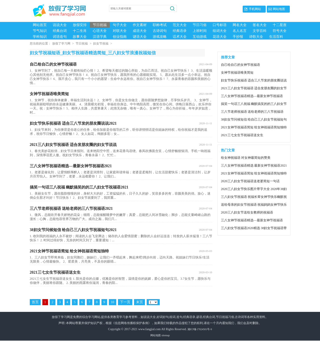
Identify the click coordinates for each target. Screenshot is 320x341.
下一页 (125, 302)
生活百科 (276, 36)
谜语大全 (140, 36)
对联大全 (120, 31)
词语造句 (60, 36)
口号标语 (220, 25)
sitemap (166, 335)
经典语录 (180, 31)
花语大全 (220, 36)
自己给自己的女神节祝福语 (121, 64)
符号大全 (280, 31)
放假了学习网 (61, 44)
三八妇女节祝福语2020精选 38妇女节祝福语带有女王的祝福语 (254, 229)
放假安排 (80, 25)
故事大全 (80, 36)
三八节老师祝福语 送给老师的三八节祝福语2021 (121, 209)
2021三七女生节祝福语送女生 (121, 272)
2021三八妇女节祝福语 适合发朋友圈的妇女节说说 (121, 145)
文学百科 (260, 31)
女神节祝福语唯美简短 (121, 94)
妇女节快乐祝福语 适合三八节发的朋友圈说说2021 (121, 123)
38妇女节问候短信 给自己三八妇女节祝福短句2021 (121, 230)
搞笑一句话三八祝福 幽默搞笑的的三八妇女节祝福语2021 (121, 187)
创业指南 (120, 36)
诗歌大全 (256, 36)
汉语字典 (100, 36)
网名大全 (240, 25)
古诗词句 (160, 31)
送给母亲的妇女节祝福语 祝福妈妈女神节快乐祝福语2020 (254, 205)
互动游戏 (200, 36)
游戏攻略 (160, 36)
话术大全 (180, 36)
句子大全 (120, 25)
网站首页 (40, 25)
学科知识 (40, 36)
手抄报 (238, 36)
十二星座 (280, 25)
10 (112, 302)
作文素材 (140, 25)
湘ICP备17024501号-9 (199, 329)
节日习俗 (200, 25)
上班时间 (200, 31)
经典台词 (60, 31)
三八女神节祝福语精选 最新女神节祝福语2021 (254, 166)
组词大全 (220, 31)
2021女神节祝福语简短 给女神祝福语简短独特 (121, 251)
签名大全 (260, 25)
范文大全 (180, 25)
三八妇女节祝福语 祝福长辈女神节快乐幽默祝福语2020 (254, 197)
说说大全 (60, 25)
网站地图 (279, 9)
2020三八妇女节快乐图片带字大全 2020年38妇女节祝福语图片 (254, 190)
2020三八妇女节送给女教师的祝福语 (247, 213)
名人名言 (240, 31)
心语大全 (100, 31)
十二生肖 (80, 31)
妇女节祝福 (100, 44)
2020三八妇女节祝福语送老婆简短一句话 (250, 181)
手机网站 (255, 9)
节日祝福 (100, 25)
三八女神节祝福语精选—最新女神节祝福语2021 (121, 166)
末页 (139, 302)
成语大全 (140, 31)
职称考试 (160, 25)
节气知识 (40, 31)
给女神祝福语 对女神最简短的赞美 (246, 158)
